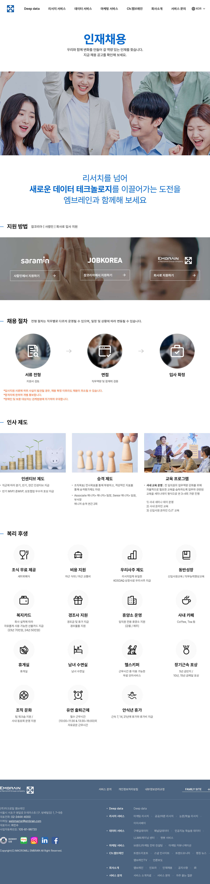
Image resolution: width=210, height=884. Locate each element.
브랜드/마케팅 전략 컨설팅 (148, 845)
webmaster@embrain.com (25, 821)
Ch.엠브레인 (135, 8)
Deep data (32, 8)
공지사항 (183, 868)
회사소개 (157, 8)
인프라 (153, 868)
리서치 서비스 (57, 8)
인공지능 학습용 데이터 (188, 831)
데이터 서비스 (83, 8)
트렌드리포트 (141, 853)
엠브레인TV (140, 860)
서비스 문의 (178, 8)
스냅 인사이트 (162, 853)
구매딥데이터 (141, 831)
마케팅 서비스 (109, 8)
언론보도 (158, 860)
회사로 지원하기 (175, 282)
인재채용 (167, 868)
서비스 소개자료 (142, 875)
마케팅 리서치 (141, 816)
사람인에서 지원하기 (35, 282)
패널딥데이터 (161, 831)
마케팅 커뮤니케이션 (180, 845)
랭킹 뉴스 (201, 853)
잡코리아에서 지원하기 (105, 281)
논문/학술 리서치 (188, 816)
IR (195, 868)
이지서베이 (140, 823)
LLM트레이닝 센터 (144, 838)
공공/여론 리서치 (164, 816)
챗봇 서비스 (166, 838)
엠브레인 (10, 8)
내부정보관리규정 (155, 789)
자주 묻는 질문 (184, 875)
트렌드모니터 (182, 853)
